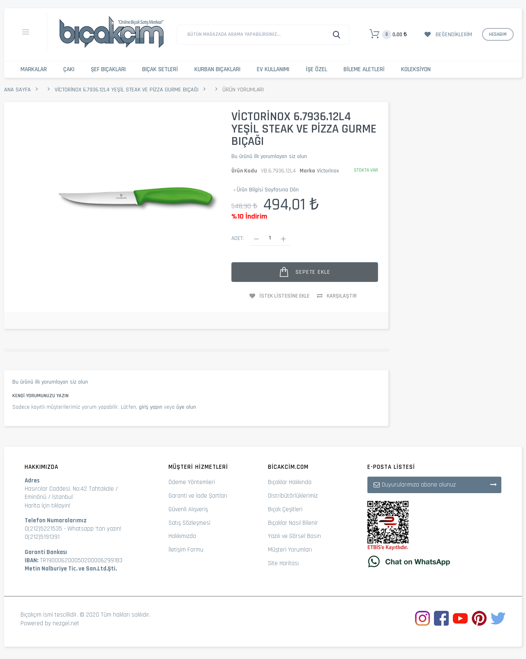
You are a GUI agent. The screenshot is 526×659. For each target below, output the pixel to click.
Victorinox (328, 171)
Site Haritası (283, 563)
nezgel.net (66, 623)
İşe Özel (316, 69)
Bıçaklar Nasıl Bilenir (293, 523)
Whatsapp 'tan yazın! (94, 529)
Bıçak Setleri (160, 69)
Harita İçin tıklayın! (47, 506)
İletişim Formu (185, 550)
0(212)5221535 (43, 529)
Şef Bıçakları (108, 69)
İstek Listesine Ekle (284, 296)
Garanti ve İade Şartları (197, 496)
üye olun (186, 407)
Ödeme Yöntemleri (191, 482)
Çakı (68, 69)
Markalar (34, 69)
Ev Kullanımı (273, 69)
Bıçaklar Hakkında (289, 482)
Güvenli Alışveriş (188, 509)
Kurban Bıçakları (217, 69)
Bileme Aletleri (364, 69)
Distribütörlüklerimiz (293, 496)
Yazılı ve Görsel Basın (294, 536)
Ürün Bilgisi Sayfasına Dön (266, 189)
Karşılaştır (342, 296)
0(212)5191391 (42, 537)
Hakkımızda (182, 536)
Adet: (237, 238)
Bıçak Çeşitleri (285, 509)
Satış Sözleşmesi (189, 523)
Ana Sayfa (17, 89)
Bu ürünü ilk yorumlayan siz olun (269, 156)
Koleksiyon (416, 69)
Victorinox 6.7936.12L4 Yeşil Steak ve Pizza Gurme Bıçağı (126, 89)
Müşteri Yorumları (290, 550)
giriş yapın (150, 407)
